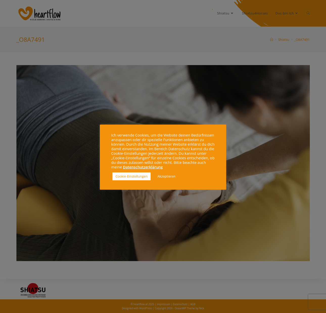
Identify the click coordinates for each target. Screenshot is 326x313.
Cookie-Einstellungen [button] (131, 176)
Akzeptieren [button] (166, 176)
